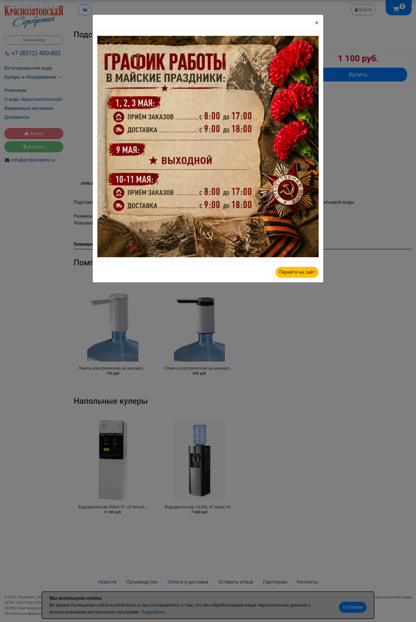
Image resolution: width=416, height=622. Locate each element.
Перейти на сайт (297, 272)
